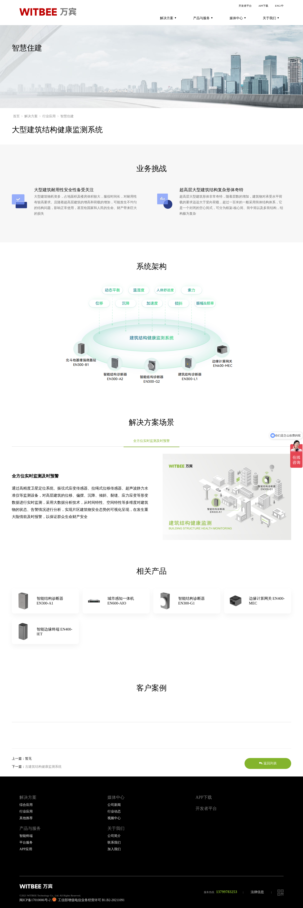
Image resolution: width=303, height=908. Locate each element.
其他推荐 (26, 818)
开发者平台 (245, 6)
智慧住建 (67, 116)
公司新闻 (114, 805)
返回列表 (268, 763)
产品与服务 (203, 18)
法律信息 (257, 892)
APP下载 (263, 6)
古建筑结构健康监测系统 (43, 766)
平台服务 (26, 842)
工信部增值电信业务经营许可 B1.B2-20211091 (88, 900)
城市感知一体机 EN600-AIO (120, 600)
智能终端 (26, 836)
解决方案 (168, 18)
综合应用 (26, 805)
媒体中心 (238, 18)
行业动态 (114, 811)
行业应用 (49, 116)
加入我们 (114, 849)
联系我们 (114, 842)
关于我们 (271, 18)
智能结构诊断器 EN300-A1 (50, 600)
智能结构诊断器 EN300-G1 (191, 600)
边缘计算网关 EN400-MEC (267, 600)
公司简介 (114, 836)
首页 (16, 116)
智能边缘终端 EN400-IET (54, 631)
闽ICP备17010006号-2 (34, 900)
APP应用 (25, 849)
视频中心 (114, 818)
